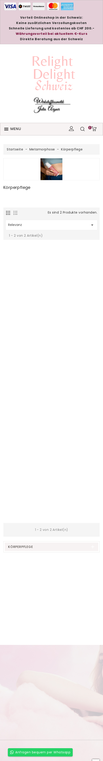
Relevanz (51, 225)
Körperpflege (20, 547)
